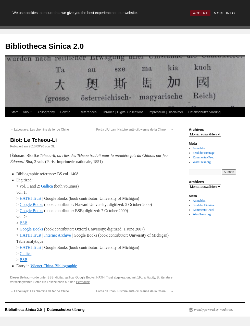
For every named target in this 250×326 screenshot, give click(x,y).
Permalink (83, 282)
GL (53, 146)
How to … (67, 112)
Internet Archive (57, 235)
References (88, 112)
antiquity (149, 277)
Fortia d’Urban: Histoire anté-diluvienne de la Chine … (134, 129)
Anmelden (199, 148)
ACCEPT (200, 13)
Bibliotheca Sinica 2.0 (44, 46)
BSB (23, 223)
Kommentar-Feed (203, 157)
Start (14, 112)
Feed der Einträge (204, 153)
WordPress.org (202, 162)
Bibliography (45, 112)
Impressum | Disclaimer (165, 112)
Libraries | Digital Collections (123, 112)
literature (166, 277)
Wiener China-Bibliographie (54, 266)
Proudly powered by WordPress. (213, 309)
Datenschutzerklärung (204, 112)
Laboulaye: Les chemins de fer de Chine (39, 129)
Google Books (31, 204)
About (27, 112)
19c (139, 277)
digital (59, 277)
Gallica (47, 186)
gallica (69, 277)
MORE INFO (224, 13)
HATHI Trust (30, 198)
